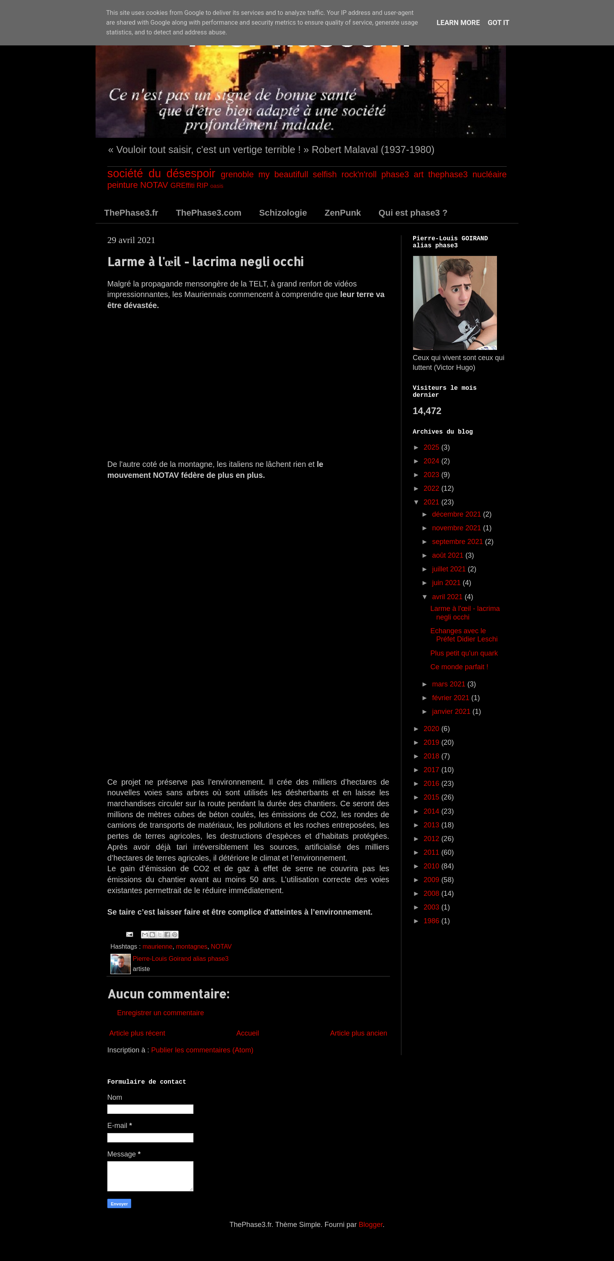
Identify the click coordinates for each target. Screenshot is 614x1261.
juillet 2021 (450, 569)
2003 (432, 907)
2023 (432, 475)
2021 (432, 502)
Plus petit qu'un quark (464, 653)
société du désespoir (161, 173)
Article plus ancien (358, 1033)
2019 (432, 742)
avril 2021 (448, 597)
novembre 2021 (457, 528)
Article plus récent (137, 1033)
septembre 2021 (458, 542)
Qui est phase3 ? (413, 213)
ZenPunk (343, 213)
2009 (432, 880)
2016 (432, 783)
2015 (432, 797)
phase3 (395, 174)
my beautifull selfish (297, 174)
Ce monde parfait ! (459, 667)
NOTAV (154, 185)
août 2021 (448, 555)
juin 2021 (447, 583)
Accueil (247, 1033)
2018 (432, 756)
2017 (432, 770)
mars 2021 (449, 684)
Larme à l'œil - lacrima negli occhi (465, 613)
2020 (432, 729)
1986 (432, 921)
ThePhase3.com (209, 213)
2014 (432, 811)
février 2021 (451, 698)
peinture (122, 185)
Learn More (458, 22)
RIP (202, 185)
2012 (432, 839)
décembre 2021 (457, 514)
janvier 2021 (452, 711)
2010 (432, 866)
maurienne (158, 946)
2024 (432, 461)
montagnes (191, 946)
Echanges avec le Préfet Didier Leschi (464, 635)
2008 (432, 893)
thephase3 (448, 174)
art (418, 174)
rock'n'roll (359, 174)
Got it (498, 22)
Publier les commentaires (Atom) (202, 1050)
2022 (432, 488)
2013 (432, 825)
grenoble (237, 174)
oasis (217, 186)
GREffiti (182, 185)
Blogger (371, 1225)
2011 (432, 852)
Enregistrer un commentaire (160, 1013)
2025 (432, 447)
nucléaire (489, 174)
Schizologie (283, 213)
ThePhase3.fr (131, 213)
